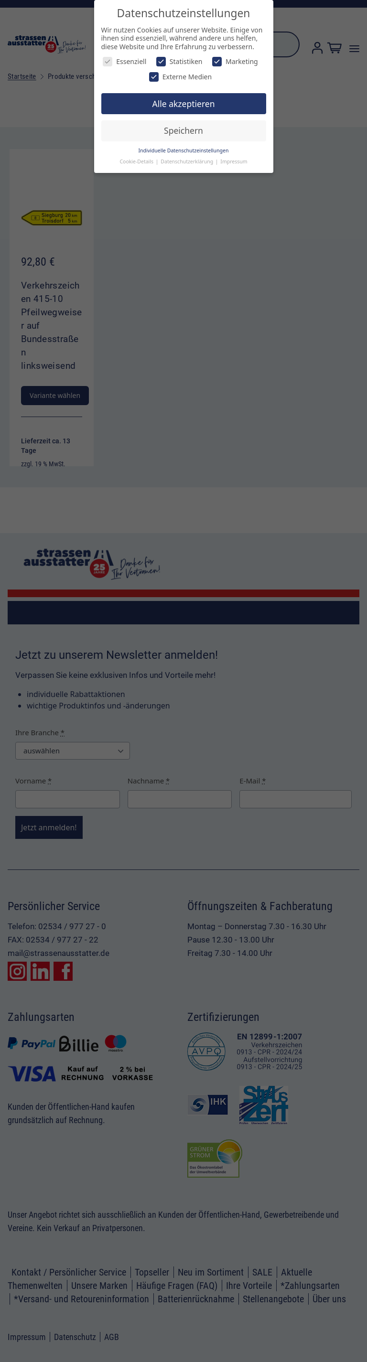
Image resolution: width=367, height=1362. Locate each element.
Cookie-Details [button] (136, 161)
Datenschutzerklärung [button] (188, 161)
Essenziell (124, 61)
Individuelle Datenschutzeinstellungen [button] (184, 150)
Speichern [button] (183, 130)
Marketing (235, 61)
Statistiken (179, 61)
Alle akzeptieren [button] (183, 103)
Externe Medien (180, 76)
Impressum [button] (233, 161)
